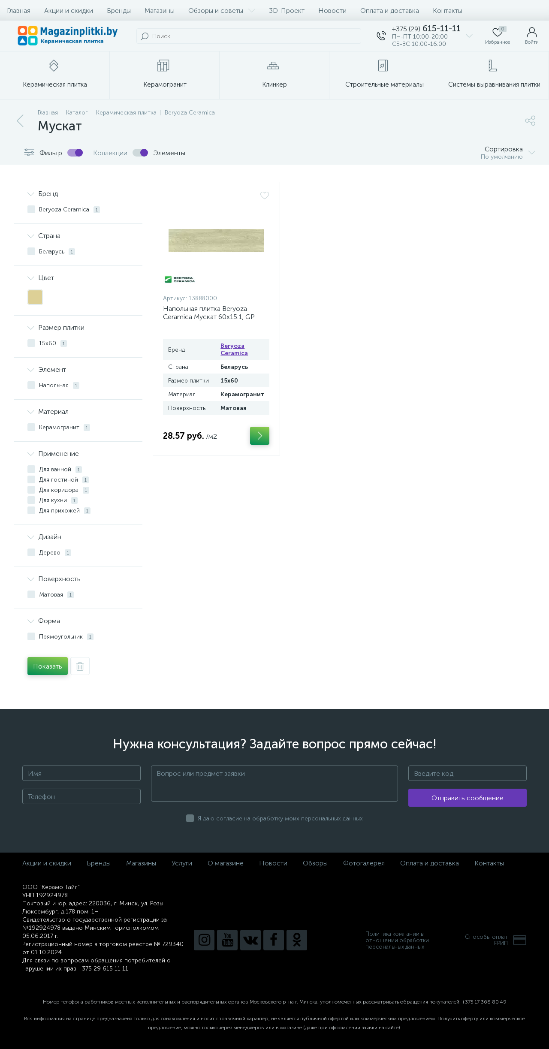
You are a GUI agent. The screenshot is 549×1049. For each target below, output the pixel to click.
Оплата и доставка (389, 10)
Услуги (182, 863)
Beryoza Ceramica (234, 349)
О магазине (226, 863)
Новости (332, 10)
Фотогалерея (364, 863)
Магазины (160, 10)
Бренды (119, 10)
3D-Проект (287, 10)
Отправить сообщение (467, 798)
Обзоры (315, 863)
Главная (18, 10)
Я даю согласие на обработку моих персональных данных (280, 818)
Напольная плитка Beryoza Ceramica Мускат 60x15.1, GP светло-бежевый (209, 316)
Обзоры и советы (221, 10)
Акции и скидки (68, 10)
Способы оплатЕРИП (496, 940)
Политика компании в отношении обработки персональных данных (397, 940)
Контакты (447, 10)
